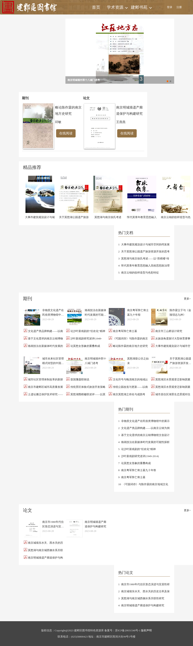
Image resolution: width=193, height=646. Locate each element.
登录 (169, 7)
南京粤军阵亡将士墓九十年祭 (138, 312)
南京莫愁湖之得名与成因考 (129, 394)
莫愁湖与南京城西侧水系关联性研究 (142, 598)
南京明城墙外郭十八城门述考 (84, 80)
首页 (96, 7)
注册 (179, 7)
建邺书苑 (139, 7)
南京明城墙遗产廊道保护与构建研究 (95, 524)
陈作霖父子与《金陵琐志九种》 (180, 312)
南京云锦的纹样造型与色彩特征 (140, 272)
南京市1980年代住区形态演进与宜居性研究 (53, 524)
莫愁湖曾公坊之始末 (138, 361)
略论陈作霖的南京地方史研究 (130, 345)
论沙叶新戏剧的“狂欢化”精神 (87, 331)
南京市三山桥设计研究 (168, 331)
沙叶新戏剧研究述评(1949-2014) (140, 456)
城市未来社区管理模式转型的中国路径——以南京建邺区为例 (53, 361)
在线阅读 (65, 133)
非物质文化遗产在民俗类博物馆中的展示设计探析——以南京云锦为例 (53, 313)
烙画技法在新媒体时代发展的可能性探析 (95, 313)
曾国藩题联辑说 (79, 379)
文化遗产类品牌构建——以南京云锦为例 (145, 428)
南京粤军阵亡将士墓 (125, 331)
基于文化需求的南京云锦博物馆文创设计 (145, 435)
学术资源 (115, 7)
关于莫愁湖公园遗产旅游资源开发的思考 (145, 251)
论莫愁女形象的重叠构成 (85, 345)
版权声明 (146, 630)
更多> (187, 298)
